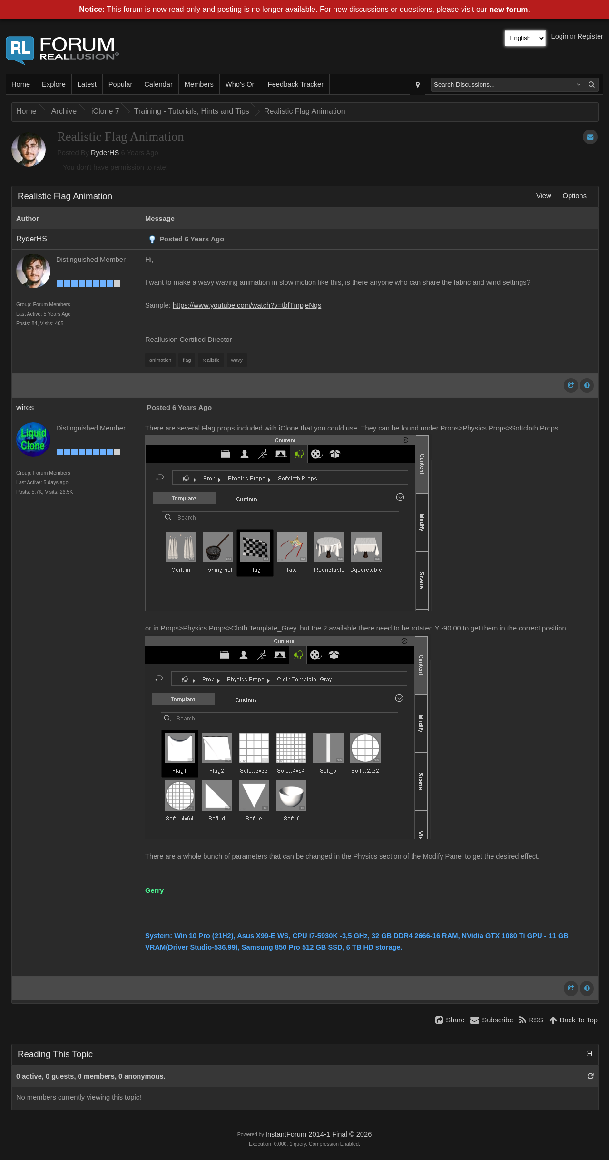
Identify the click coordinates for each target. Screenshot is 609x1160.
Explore (53, 84)
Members (199, 84)
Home (21, 84)
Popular (120, 84)
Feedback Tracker (295, 84)
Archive (64, 111)
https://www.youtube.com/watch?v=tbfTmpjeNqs (247, 305)
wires (25, 407)
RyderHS (105, 153)
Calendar (158, 84)
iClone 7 (105, 111)
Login (560, 36)
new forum (509, 10)
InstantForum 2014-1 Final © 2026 (318, 1134)
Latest (87, 84)
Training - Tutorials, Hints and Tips (191, 111)
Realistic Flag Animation (304, 111)
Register (590, 36)
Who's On (241, 84)
